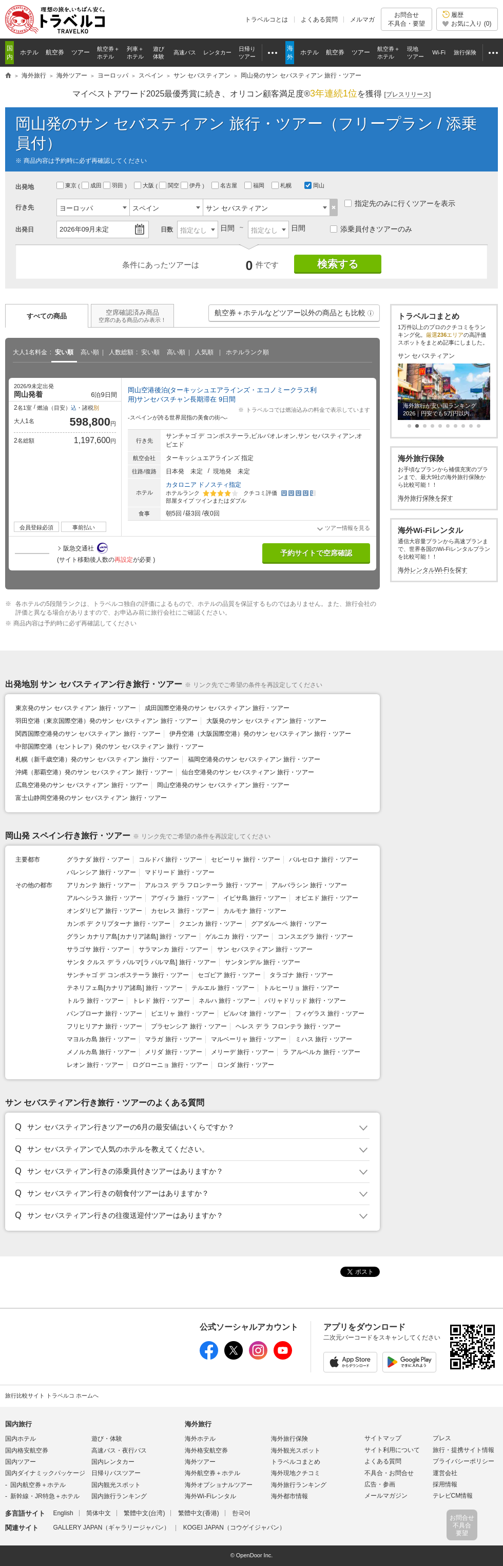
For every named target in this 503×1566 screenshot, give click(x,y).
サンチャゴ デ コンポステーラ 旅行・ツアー (128, 975)
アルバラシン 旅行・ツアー (309, 885)
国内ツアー (20, 1461)
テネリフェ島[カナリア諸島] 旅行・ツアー (125, 987)
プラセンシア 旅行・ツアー (188, 1026)
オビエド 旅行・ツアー (326, 898)
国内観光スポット (116, 1484)
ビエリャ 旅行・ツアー (182, 1013)
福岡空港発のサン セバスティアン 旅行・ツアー (254, 759)
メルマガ (362, 19)
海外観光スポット (295, 1450)
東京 (67, 185)
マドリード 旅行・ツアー (179, 872)
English (63, 1513)
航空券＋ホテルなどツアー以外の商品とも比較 (295, 315)
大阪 (145, 185)
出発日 (24, 229)
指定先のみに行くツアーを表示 (399, 203)
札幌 (282, 185)
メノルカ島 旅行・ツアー (101, 1052)
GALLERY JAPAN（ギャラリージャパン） (111, 1527)
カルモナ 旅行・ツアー (254, 910)
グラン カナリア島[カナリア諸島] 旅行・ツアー (132, 936)
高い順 (90, 352)
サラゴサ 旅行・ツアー (98, 949)
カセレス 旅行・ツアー (182, 910)
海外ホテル (200, 1438)
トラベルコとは (266, 19)
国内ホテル (20, 1438)
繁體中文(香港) (198, 1513)
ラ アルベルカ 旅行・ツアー (321, 1052)
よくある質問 (319, 19)
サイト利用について (392, 1450)
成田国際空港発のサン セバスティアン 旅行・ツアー (217, 708)
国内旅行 (18, 1424)
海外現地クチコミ (295, 1473)
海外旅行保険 (289, 1438)
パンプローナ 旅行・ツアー (104, 1013)
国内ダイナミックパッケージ (45, 1473)
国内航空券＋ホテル (38, 1484)
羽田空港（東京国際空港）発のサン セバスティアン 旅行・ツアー (106, 720)
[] (407, 95)
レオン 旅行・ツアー (95, 1064)
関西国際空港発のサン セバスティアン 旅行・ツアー (88, 733)
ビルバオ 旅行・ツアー (254, 1013)
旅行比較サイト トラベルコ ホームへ (52, 1395)
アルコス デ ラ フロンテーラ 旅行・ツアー (203, 885)
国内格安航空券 (26, 1450)
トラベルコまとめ (295, 1461)
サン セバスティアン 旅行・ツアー (265, 949)
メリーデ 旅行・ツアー (242, 1052)
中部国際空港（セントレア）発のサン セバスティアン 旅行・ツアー (109, 746)
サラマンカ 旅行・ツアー (173, 949)
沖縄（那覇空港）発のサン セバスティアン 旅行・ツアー (94, 772)
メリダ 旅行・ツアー (173, 1052)
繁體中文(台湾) (144, 1513)
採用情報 (445, 1484)
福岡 (255, 185)
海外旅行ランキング (298, 1484)
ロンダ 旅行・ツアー (245, 1064)
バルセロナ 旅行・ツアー (323, 859)
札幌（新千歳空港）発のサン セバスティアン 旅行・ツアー (97, 759)
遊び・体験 (106, 1438)
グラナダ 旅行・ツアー (98, 859)
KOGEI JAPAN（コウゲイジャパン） (234, 1527)
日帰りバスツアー (116, 1473)
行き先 (24, 207)
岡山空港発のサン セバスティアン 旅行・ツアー (223, 785)
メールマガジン (386, 1495)
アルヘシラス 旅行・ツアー (104, 898)
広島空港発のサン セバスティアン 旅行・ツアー (81, 785)
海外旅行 (198, 1424)
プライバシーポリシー (463, 1461)
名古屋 (225, 185)
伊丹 (191, 185)
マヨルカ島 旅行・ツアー (101, 1039)
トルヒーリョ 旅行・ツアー (301, 987)
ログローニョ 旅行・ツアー (170, 1064)
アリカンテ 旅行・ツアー (101, 885)
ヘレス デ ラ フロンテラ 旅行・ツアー (288, 1026)
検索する (337, 264)
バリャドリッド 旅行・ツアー (305, 1000)
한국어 (241, 1513)
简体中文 (98, 1513)
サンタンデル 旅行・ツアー (262, 962)
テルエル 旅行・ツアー (223, 987)
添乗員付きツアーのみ (371, 229)
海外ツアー (200, 1461)
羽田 (114, 185)
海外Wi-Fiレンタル (210, 1496)
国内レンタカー (112, 1461)
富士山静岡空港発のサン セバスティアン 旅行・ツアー (91, 797)
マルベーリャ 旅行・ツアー (248, 1039)
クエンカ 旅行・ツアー (210, 923)
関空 (170, 185)
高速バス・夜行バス (119, 1450)
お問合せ (406, 19)
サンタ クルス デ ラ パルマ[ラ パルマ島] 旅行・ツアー (141, 962)
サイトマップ (382, 1438)
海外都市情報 (289, 1496)
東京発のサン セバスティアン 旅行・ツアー (75, 708)
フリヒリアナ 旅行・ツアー (104, 1026)
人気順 (204, 352)
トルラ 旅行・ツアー (95, 1000)
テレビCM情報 (453, 1495)
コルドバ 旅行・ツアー (170, 859)
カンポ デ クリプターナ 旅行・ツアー (118, 923)
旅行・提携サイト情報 (463, 1450)
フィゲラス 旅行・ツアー (329, 1013)
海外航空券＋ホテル (212, 1473)
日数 (167, 229)
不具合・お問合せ (389, 1473)
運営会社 (445, 1473)
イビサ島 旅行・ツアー (254, 898)
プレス (442, 1438)
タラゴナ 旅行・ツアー (301, 975)
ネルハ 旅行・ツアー (227, 1000)
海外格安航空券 (206, 1450)
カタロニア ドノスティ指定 (203, 484)
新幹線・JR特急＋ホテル (45, 1496)
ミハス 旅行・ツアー (323, 1039)
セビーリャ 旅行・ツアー (245, 859)
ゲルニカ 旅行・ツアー (236, 936)
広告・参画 (379, 1484)
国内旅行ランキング (119, 1496)
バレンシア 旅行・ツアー (101, 872)
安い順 (64, 352)
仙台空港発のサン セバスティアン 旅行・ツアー (248, 772)
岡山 (314, 185)
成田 (92, 185)
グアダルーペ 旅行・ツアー (288, 923)
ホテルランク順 (247, 352)
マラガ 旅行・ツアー (173, 1039)
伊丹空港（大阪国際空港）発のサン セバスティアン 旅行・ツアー (260, 733)
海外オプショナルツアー (219, 1484)
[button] (370, 313)
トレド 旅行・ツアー (160, 1000)
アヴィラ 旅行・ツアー (182, 898)
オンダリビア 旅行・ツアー (104, 910)
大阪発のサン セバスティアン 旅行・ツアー (266, 720)
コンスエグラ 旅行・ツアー (315, 936)
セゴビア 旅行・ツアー (229, 975)
